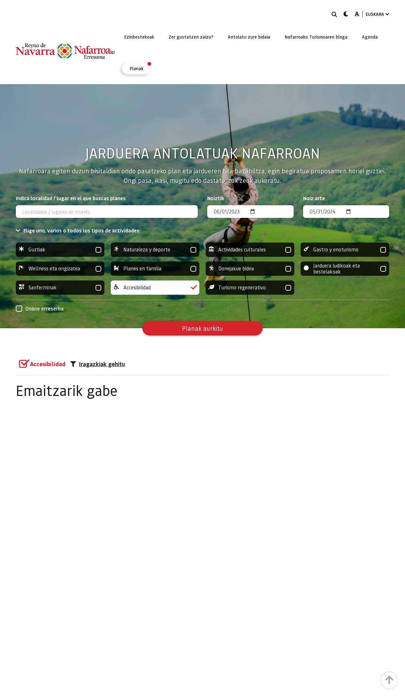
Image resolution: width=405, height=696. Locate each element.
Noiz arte (314, 198)
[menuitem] (139, 36)
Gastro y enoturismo (345, 250)
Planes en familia (155, 269)
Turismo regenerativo (250, 287)
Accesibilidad (155, 287)
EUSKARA (377, 14)
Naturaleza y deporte (155, 250)
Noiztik (215, 198)
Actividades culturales (250, 250)
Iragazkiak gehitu (97, 364)
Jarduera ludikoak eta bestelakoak (345, 269)
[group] (60, 250)
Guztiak (60, 250)
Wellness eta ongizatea (60, 269)
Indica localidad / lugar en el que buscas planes (71, 198)
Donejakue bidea (250, 269)
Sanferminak (60, 287)
